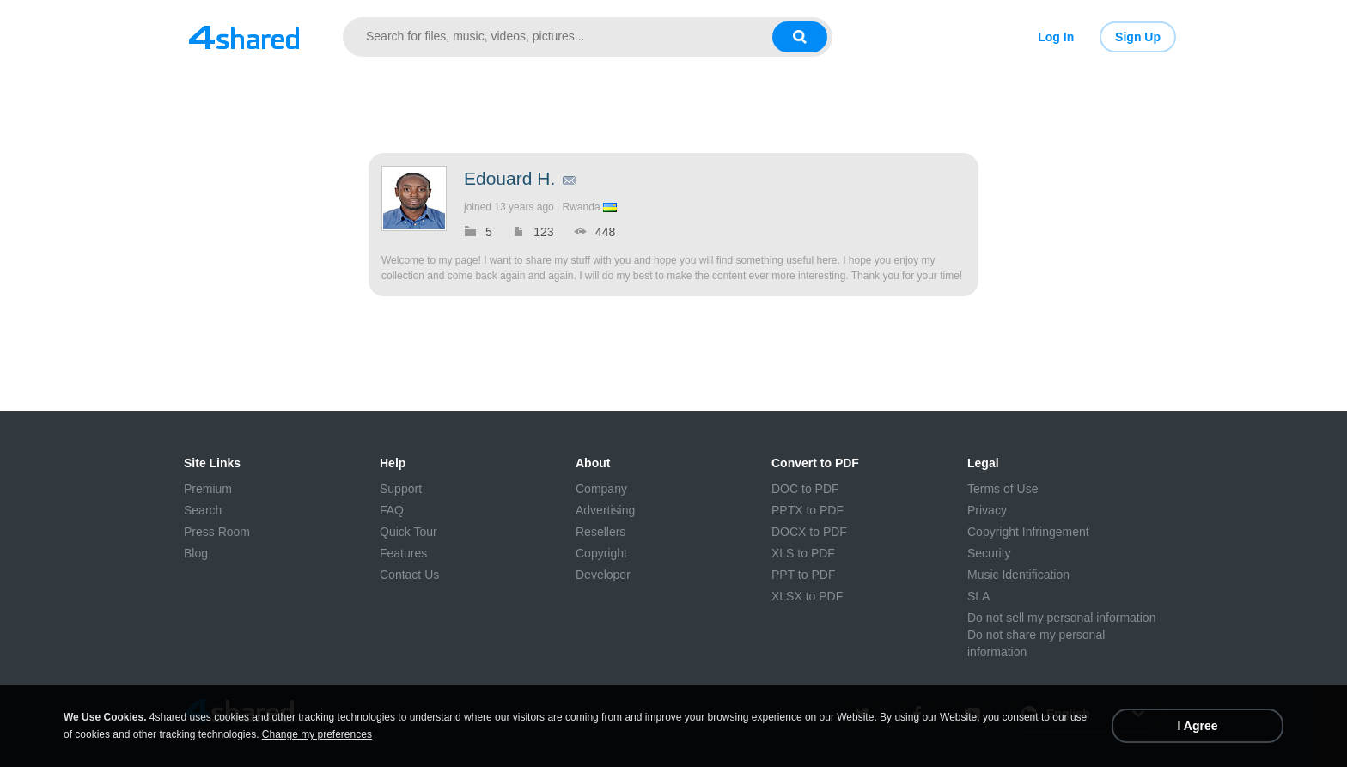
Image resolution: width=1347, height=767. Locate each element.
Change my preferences (317, 734)
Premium (208, 489)
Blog (196, 553)
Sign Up (1138, 37)
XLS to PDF (803, 553)
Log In (1056, 37)
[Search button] (799, 36)
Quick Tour (408, 532)
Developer (603, 574)
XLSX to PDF (807, 596)
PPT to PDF (803, 574)
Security (989, 553)
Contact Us (409, 574)
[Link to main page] (244, 36)
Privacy (987, 510)
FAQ (392, 510)
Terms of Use (1002, 489)
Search (203, 510)
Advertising (605, 510)
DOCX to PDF (809, 532)
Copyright (601, 553)
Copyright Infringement (1028, 532)
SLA (978, 596)
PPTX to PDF (807, 510)
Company (601, 489)
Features (403, 553)
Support (401, 489)
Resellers (600, 532)
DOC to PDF (805, 489)
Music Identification (1018, 574)
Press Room (217, 532)
